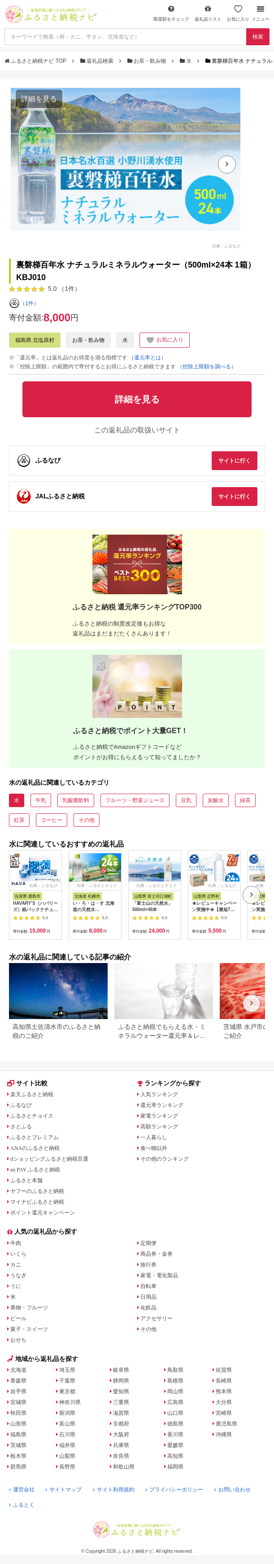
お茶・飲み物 (147, 61)
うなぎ (18, 1275)
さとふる (21, 1126)
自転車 (148, 1286)
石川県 (67, 1434)
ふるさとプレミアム (34, 1137)
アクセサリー (156, 1318)
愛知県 (121, 1391)
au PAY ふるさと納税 (35, 1169)
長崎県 (224, 1380)
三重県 (121, 1402)
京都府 (121, 1423)
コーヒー (51, 820)
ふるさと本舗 (26, 1180)
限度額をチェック (171, 13)
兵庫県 (121, 1445)
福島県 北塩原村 (34, 340)
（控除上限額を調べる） (206, 366)
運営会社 (22, 1489)
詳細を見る (39, 99)
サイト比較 (27, 1083)
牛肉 (15, 1243)
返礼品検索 (97, 61)
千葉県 (67, 1380)
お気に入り (238, 13)
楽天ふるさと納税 (31, 1094)
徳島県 (175, 1423)
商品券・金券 (156, 1254)
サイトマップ (63, 1489)
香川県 (175, 1434)
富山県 (67, 1423)
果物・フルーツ (29, 1307)
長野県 (67, 1466)
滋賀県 (121, 1413)
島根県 (175, 1380)
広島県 (175, 1402)
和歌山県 (124, 1466)
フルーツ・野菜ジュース (135, 800)
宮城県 (18, 1402)
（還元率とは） (147, 357)
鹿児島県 (226, 1423)
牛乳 (40, 800)
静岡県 (121, 1380)
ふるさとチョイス (31, 1116)
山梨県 (67, 1456)
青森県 (18, 1380)
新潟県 (67, 1413)
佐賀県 (224, 1370)
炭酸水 (216, 800)
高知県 (175, 1456)
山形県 (18, 1423)
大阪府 (121, 1434)
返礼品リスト (208, 13)
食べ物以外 (153, 1148)
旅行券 (148, 1264)
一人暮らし (153, 1137)
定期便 (148, 1243)
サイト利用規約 (114, 1489)
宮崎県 (224, 1413)
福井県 (67, 1445)
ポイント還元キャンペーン (42, 1212)
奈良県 (121, 1456)
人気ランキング (159, 1094)
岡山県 (175, 1391)
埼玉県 (67, 1370)
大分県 (224, 1402)
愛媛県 (175, 1445)
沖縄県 (224, 1434)
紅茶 (19, 820)
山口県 (175, 1413)
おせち (18, 1340)
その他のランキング (164, 1159)
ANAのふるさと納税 (35, 1148)
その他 (86, 820)
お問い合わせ (232, 1489)
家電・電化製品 (159, 1275)
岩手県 (18, 1391)
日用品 (148, 1297)
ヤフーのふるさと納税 (37, 1191)
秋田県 (18, 1413)
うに (15, 1286)
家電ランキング (159, 1116)
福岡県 (175, 1466)
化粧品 (148, 1307)
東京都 (67, 1391)
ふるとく (22, 1505)
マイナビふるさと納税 (37, 1202)
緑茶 (245, 800)
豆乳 (186, 800)
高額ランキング (159, 1126)
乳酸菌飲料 (75, 800)
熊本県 (224, 1391)
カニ (15, 1264)
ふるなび (21, 1105)
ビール (18, 1318)
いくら (18, 1254)
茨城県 (18, 1445)
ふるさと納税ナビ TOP (36, 61)
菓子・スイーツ (29, 1329)
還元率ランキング (161, 1105)
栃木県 (18, 1456)
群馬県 (18, 1466)
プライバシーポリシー (174, 1489)
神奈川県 (70, 1402)
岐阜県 (121, 1370)
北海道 (18, 1370)
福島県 (18, 1434)
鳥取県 (175, 1370)
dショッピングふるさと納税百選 (49, 1159)
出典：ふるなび (226, 246)
